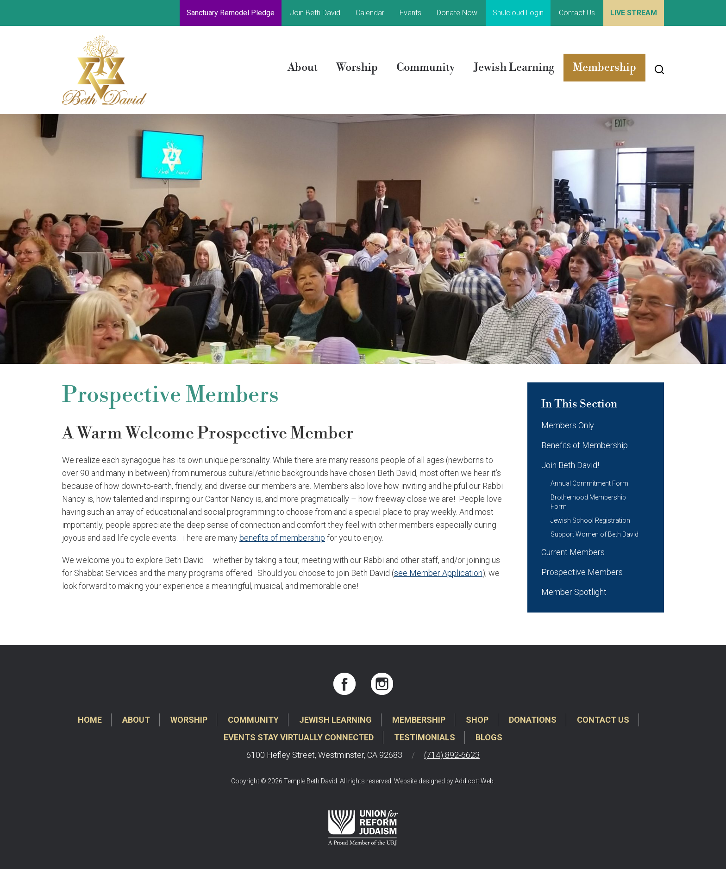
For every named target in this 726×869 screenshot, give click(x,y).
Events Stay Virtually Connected (299, 737)
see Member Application (438, 573)
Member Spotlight (574, 592)
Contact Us (577, 12)
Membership (604, 68)
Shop (477, 720)
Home (90, 720)
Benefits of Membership (584, 445)
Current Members (573, 552)
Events (410, 12)
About (303, 68)
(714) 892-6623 (452, 755)
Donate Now (457, 12)
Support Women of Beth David (594, 534)
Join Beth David (315, 12)
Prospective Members (582, 572)
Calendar (370, 12)
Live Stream (633, 12)
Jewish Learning (514, 68)
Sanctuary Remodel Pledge (231, 12)
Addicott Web (474, 781)
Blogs (489, 737)
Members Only (567, 425)
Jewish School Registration (590, 520)
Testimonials (424, 737)
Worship (357, 68)
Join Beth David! (570, 465)
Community (425, 68)
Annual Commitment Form (589, 483)
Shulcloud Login (518, 12)
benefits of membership (282, 538)
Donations (533, 720)
